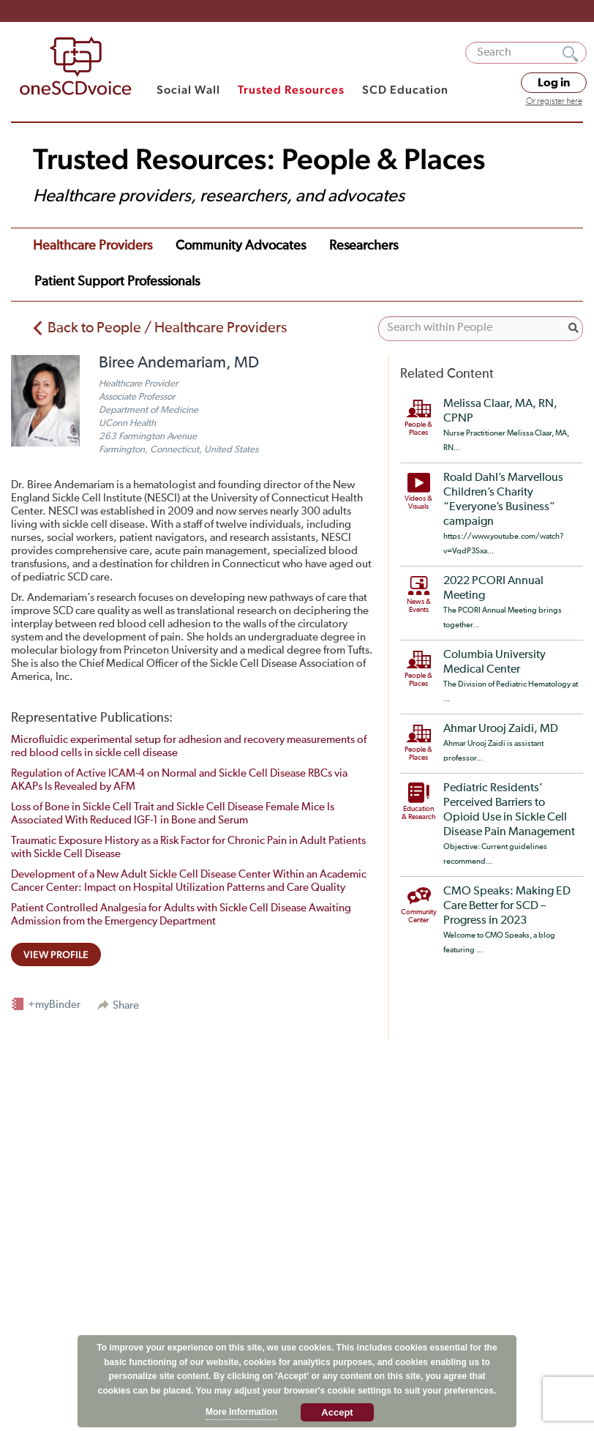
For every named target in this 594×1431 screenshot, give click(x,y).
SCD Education (405, 90)
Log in (554, 83)
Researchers (363, 246)
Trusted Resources (291, 90)
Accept (337, 1412)
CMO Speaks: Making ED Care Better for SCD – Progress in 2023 (507, 906)
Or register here (554, 101)
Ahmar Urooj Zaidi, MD (500, 729)
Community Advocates (241, 246)
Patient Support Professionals (117, 281)
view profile (56, 954)
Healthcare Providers (92, 246)
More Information (241, 1412)
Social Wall (188, 90)
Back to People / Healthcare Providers (167, 328)
